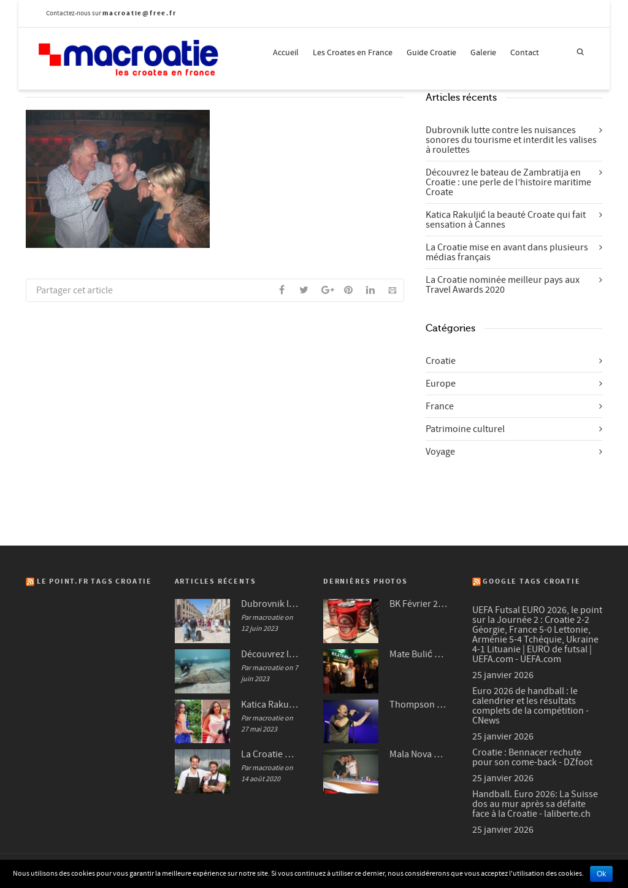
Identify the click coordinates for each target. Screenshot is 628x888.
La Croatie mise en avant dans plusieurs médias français (507, 252)
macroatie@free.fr (139, 13)
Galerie (483, 52)
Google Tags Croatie (531, 581)
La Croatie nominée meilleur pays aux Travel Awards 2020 (503, 285)
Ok (601, 874)
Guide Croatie (431, 52)
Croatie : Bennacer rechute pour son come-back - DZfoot (532, 757)
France (440, 406)
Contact (524, 52)
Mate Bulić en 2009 (418, 654)
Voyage (440, 452)
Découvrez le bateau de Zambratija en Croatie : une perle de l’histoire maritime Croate (508, 182)
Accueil (286, 52)
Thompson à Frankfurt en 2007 (418, 704)
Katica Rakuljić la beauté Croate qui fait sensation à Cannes (506, 220)
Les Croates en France (352, 52)
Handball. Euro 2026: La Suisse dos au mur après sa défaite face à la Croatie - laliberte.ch (535, 804)
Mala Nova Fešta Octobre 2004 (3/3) (418, 754)
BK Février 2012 (418, 604)
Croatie (441, 361)
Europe (441, 383)
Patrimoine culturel (465, 429)
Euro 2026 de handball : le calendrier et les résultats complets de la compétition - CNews (530, 706)
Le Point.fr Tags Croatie (94, 581)
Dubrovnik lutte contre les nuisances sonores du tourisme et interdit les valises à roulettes (511, 140)
